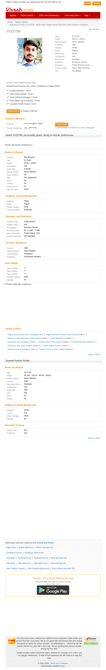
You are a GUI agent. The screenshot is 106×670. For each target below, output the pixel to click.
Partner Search (28, 15)
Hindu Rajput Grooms (52, 346)
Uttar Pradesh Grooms (15, 568)
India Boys (10, 563)
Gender (10, 157)
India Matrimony (24, 563)
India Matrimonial (41, 563)
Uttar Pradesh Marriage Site (63, 568)
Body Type (59, 59)
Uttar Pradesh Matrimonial (38, 568)
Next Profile (93, 29)
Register (13, 15)
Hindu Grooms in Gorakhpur (19, 349)
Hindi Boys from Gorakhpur (19, 342)
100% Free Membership (49, 15)
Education (59, 65)
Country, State (61, 68)
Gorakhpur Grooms (14, 553)
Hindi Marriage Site (59, 558)
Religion (58, 48)
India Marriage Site (58, 563)
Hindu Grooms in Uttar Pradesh (52, 349)
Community (59, 53)
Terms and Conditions (59, 663)
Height (57, 39)
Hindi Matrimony (24, 558)
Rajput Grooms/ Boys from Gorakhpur (23, 334)
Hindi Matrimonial (41, 558)
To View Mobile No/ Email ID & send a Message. (75, 128)
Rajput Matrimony (26, 547)
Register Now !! (13, 111)
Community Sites (72, 15)
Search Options (21, 22)
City (56, 71)
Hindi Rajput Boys (58, 338)
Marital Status (60, 42)
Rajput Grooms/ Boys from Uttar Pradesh (24, 338)
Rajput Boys (11, 547)
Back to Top (94, 355)
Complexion (60, 56)
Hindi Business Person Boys (50, 342)
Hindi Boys (10, 558)
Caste (57, 51)
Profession (59, 62)
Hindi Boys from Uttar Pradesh (20, 346)
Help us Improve (91, 643)
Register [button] (97, 3)
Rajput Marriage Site (44, 547)
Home (10, 22)
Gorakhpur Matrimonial (34, 553)
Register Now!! (61, 124)
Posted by (59, 45)
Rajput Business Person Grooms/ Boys (62, 334)
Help (87, 15)
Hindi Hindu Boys (80, 342)
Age (56, 36)
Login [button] (87, 3)
